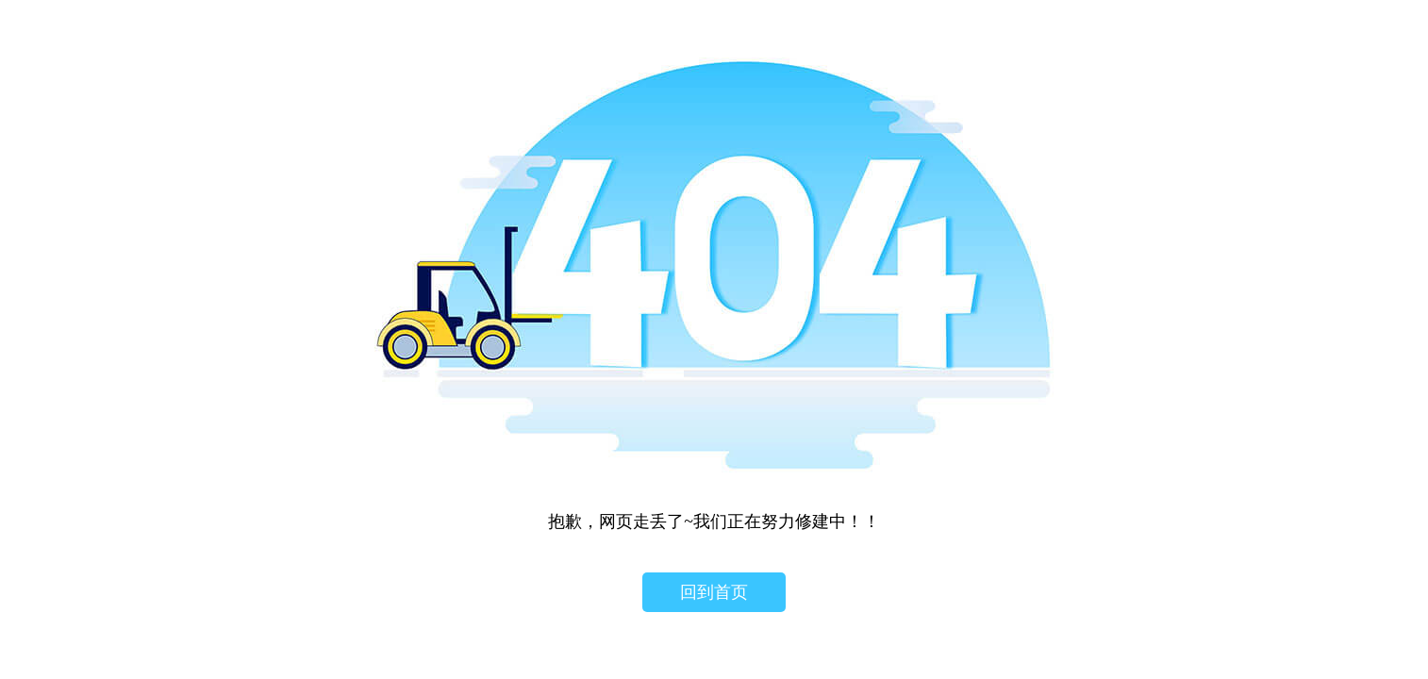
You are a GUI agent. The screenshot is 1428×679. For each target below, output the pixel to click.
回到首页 (714, 592)
